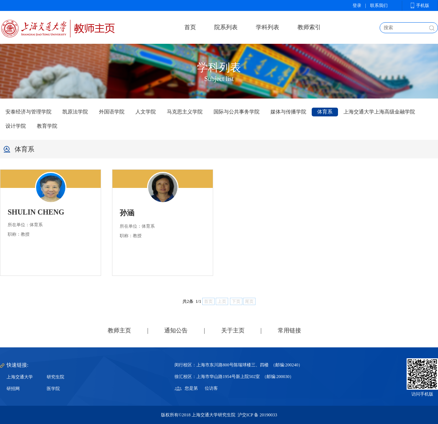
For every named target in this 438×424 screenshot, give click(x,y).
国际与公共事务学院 (237, 112)
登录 (357, 5)
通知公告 (176, 330)
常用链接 (289, 330)
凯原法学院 (75, 112)
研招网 (13, 388)
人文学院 (145, 112)
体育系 (325, 112)
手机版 (422, 5)
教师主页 (119, 330)
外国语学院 (111, 112)
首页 (190, 27)
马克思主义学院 (185, 112)
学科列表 (267, 27)
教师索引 (309, 27)
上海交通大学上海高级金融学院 (379, 112)
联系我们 (379, 5)
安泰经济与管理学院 (28, 112)
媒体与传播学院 (288, 112)
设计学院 (15, 126)
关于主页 (233, 330)
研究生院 (55, 376)
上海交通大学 (20, 376)
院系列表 (226, 27)
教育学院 (47, 126)
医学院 (53, 388)
